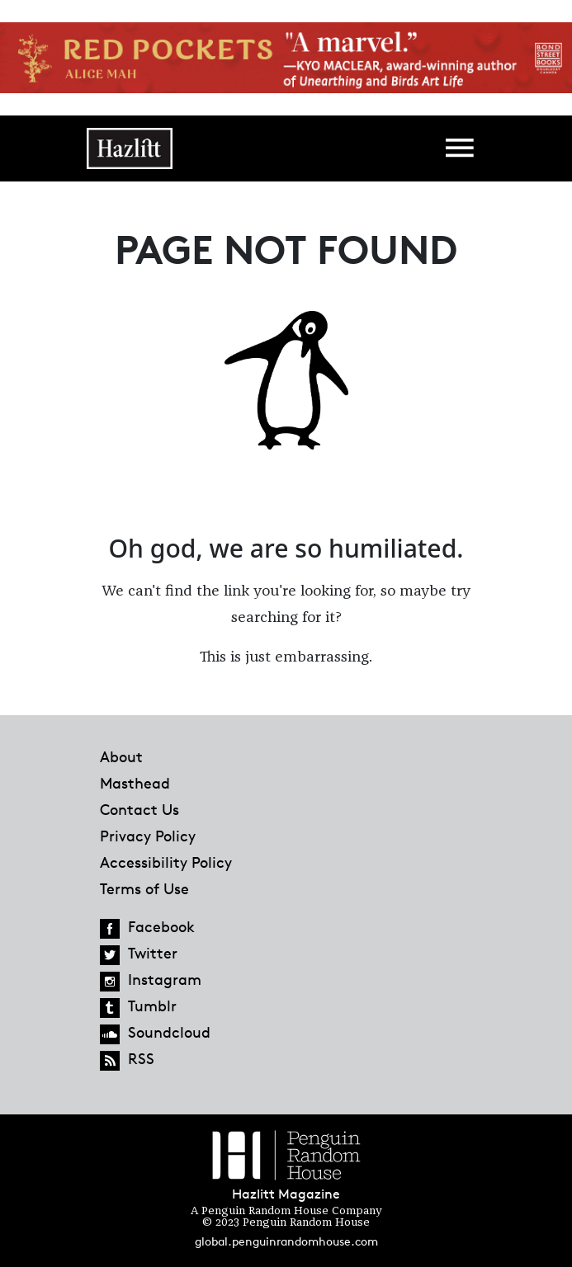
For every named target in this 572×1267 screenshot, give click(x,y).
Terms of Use (144, 888)
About (121, 756)
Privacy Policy (148, 836)
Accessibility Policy (166, 862)
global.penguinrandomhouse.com (286, 1241)
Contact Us (139, 809)
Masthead (135, 783)
